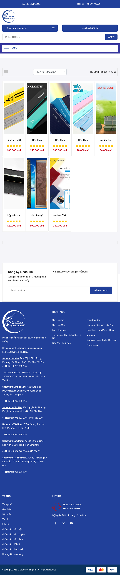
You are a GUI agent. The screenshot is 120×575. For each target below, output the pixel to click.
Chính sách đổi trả (11, 544)
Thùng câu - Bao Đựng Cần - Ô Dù (66, 336)
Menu (15, 48)
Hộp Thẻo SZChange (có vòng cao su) (60, 140)
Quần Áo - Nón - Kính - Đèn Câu (102, 340)
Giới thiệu (7, 509)
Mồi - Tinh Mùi (59, 330)
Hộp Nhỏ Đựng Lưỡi (106, 140)
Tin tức (5, 519)
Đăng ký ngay (101, 290)
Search (111, 37)
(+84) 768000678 (92, 4)
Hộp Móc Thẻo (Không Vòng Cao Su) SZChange (60, 215)
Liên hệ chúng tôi (90, 28)
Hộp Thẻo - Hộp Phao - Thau (100, 330)
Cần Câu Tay (58, 320)
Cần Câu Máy (58, 325)
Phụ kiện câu (93, 345)
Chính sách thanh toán (13, 549)
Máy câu (91, 335)
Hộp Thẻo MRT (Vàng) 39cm (14, 140)
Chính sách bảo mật (12, 529)
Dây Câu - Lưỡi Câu (61, 343)
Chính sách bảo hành (12, 539)
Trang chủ (7, 504)
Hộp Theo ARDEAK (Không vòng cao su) (83, 140)
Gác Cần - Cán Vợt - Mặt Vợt (100, 325)
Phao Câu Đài (93, 320)
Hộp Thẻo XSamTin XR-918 (37, 140)
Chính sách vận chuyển (13, 534)
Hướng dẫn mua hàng (12, 554)
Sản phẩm (7, 514)
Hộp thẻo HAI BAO (13, 215)
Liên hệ (5, 524)
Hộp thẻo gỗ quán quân (37, 215)
